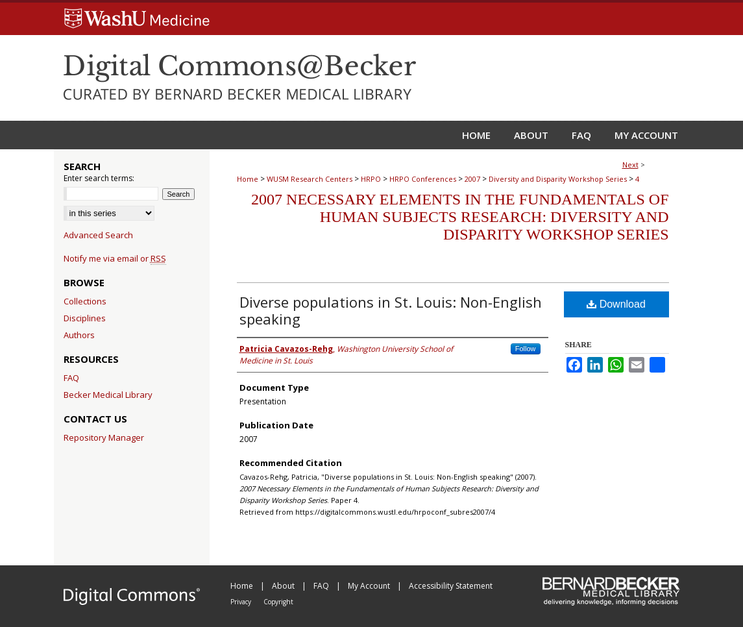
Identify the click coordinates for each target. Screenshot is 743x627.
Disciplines (85, 318)
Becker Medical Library (108, 394)
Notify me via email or (115, 258)
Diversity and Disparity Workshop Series (558, 179)
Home (247, 179)
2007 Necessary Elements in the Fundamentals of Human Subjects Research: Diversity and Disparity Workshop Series (459, 217)
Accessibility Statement (451, 585)
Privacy (241, 601)
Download (616, 304)
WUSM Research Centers (309, 179)
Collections (85, 301)
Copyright (278, 601)
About (284, 585)
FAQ (71, 378)
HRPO (371, 179)
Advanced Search (98, 235)
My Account (370, 585)
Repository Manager (104, 437)
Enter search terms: (99, 178)
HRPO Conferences (422, 179)
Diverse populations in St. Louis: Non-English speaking (390, 310)
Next (630, 164)
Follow (525, 348)
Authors (79, 335)
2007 (472, 179)
